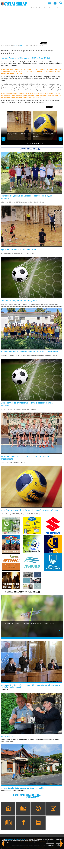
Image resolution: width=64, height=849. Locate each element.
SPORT (21, 45)
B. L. (16, 45)
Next (60, 631)
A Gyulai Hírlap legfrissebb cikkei (21, 592)
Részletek (50, 845)
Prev (3, 631)
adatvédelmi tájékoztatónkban (15, 839)
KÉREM (59, 845)
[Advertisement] (32, 25)
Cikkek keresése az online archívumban (25, 796)
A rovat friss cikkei (29, 149)
